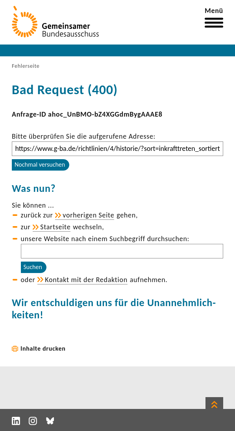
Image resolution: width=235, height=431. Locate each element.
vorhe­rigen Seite (88, 215)
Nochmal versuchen (40, 164)
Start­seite (55, 227)
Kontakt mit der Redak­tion (86, 279)
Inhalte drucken (43, 348)
